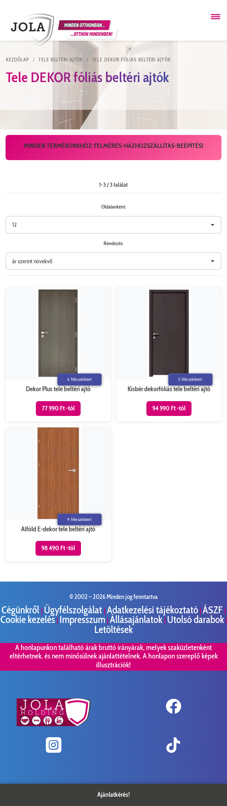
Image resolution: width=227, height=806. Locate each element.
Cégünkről (21, 610)
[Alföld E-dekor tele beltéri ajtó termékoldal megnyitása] (58, 494)
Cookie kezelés (27, 619)
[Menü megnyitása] (215, 16)
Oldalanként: (113, 206)
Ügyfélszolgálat (74, 610)
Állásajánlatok (137, 619)
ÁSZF (213, 610)
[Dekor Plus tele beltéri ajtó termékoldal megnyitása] (58, 354)
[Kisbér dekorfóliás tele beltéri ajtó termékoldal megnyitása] (169, 354)
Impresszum (82, 619)
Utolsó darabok (195, 619)
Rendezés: (113, 243)
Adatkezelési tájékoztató (152, 610)
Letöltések (113, 629)
